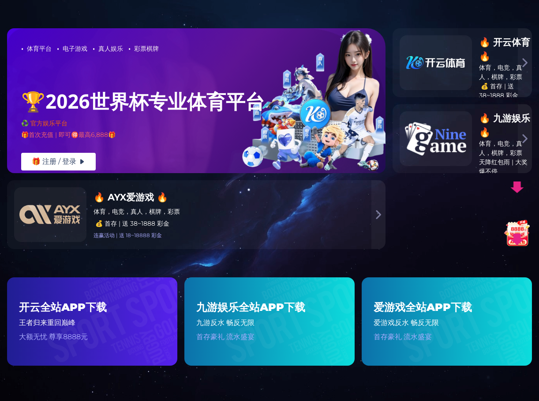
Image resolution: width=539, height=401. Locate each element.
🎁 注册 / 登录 (58, 161)
